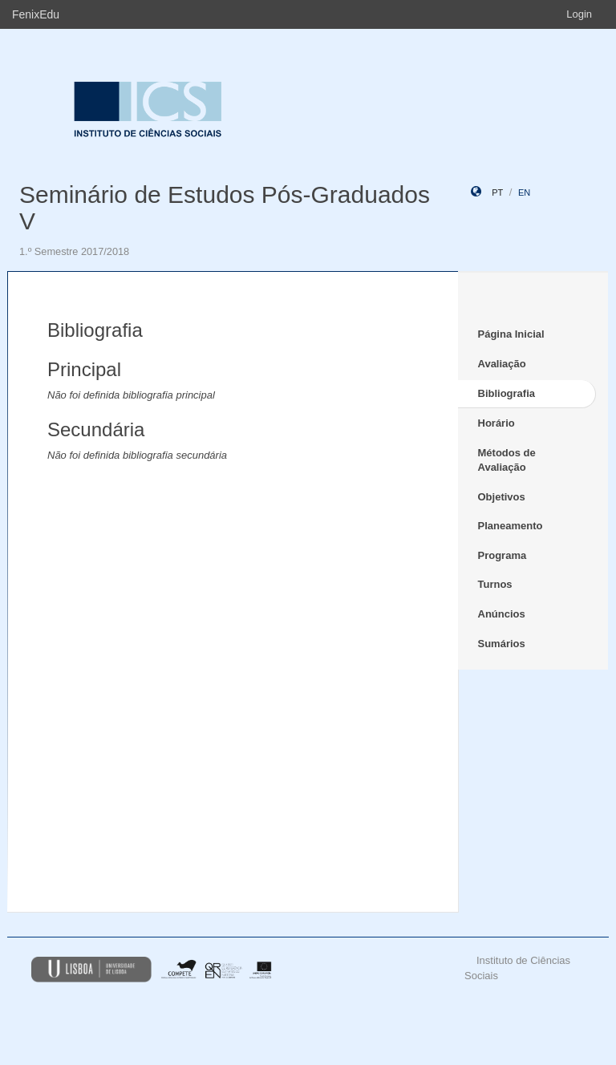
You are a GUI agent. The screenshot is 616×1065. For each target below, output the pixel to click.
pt (497, 192)
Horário (496, 423)
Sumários (501, 644)
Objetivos (501, 497)
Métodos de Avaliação (507, 460)
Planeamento (510, 526)
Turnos (495, 584)
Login (579, 14)
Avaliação (502, 364)
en (524, 192)
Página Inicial (511, 334)
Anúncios (501, 614)
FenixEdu (35, 14)
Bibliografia (507, 393)
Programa (502, 555)
